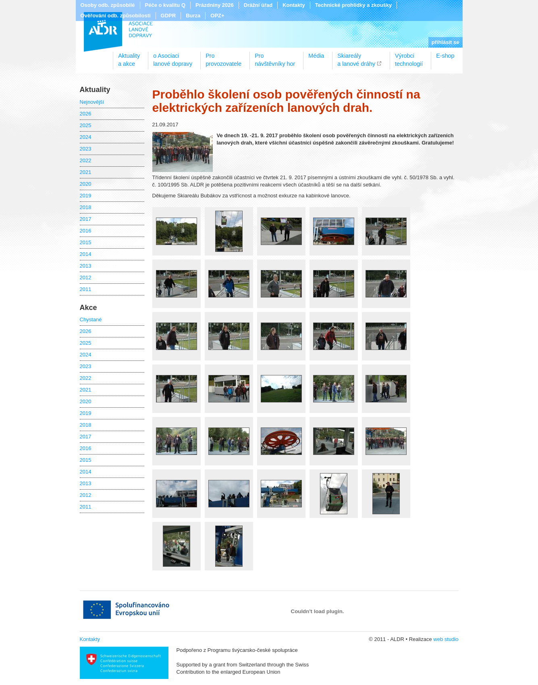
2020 (85, 184)
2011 (85, 289)
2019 (85, 196)
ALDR (118, 32)
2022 (85, 160)
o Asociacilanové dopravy (172, 56)
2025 (85, 125)
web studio (445, 639)
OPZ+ (217, 16)
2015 (85, 242)
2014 (85, 254)
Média (316, 55)
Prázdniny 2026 (214, 5)
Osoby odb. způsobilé (108, 5)
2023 (85, 149)
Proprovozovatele (223, 56)
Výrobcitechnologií (409, 56)
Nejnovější (92, 102)
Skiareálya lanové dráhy (356, 56)
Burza (193, 16)
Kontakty (294, 5)
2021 (85, 172)
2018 (85, 207)
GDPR (168, 16)
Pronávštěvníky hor (275, 56)
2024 (85, 137)
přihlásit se (445, 42)
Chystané (91, 319)
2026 (85, 114)
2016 (85, 231)
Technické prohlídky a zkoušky (353, 5)
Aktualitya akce (129, 56)
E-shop (445, 55)
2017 (85, 219)
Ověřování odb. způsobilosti (116, 16)
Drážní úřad (258, 5)
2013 (85, 266)
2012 (85, 277)
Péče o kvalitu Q (165, 5)
